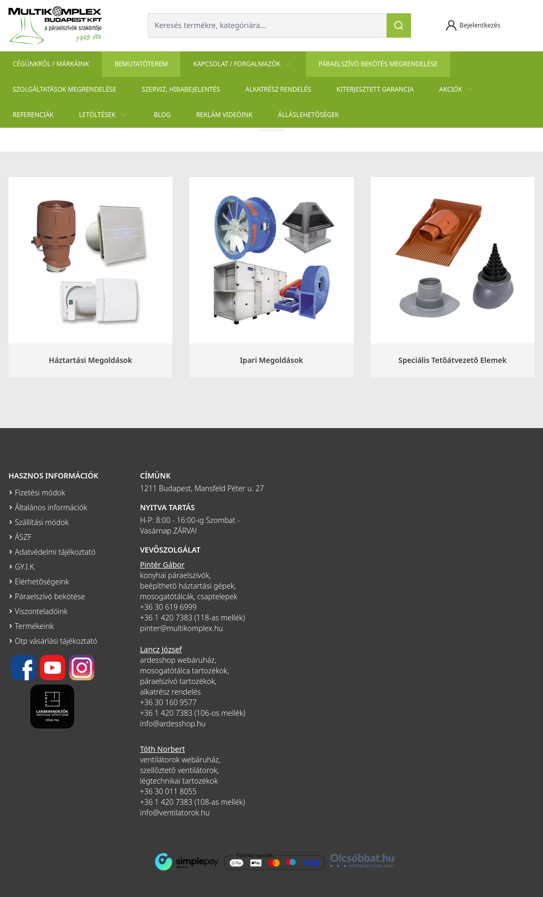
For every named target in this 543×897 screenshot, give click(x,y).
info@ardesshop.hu (173, 723)
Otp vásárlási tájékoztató (56, 641)
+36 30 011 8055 (168, 791)
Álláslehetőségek (308, 114)
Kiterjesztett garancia (375, 89)
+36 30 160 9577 (168, 702)
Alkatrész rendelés (278, 89)
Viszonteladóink (41, 611)
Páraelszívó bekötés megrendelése (378, 63)
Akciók (457, 89)
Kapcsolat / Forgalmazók (243, 64)
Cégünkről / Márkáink (51, 63)
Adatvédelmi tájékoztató (55, 552)
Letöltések (103, 115)
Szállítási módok (41, 522)
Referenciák (33, 114)
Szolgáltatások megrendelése (64, 89)
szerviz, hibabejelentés (181, 89)
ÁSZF (23, 537)
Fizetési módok (40, 492)
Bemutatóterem (141, 63)
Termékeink (34, 626)
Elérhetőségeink (42, 581)
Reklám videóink (224, 114)
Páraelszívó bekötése (50, 596)
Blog (162, 114)
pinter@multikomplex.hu (181, 628)
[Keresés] (399, 25)
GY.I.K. (25, 567)
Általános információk (51, 507)
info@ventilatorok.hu (175, 812)
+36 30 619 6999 (168, 607)
